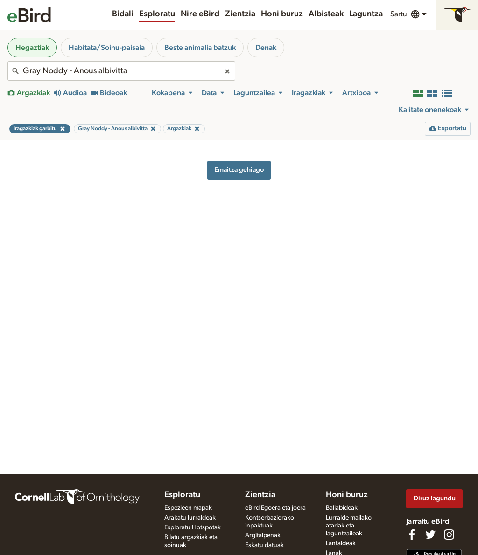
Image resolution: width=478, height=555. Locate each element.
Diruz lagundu (435, 498)
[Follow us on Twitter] (430, 534)
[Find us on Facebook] (411, 534)
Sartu (398, 14)
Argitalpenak (263, 535)
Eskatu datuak (264, 545)
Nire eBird (200, 14)
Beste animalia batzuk (200, 47)
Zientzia (240, 14)
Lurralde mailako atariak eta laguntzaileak (349, 525)
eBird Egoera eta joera (275, 508)
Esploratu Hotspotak (192, 527)
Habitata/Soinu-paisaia (107, 47)
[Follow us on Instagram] (449, 534)
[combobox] (121, 71)
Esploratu (157, 14)
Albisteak (326, 14)
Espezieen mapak (188, 508)
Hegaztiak (32, 47)
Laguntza (366, 14)
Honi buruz (282, 14)
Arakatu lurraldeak (190, 517)
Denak (265, 47)
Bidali (123, 14)
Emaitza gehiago (239, 169)
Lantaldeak (341, 543)
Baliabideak (342, 508)
